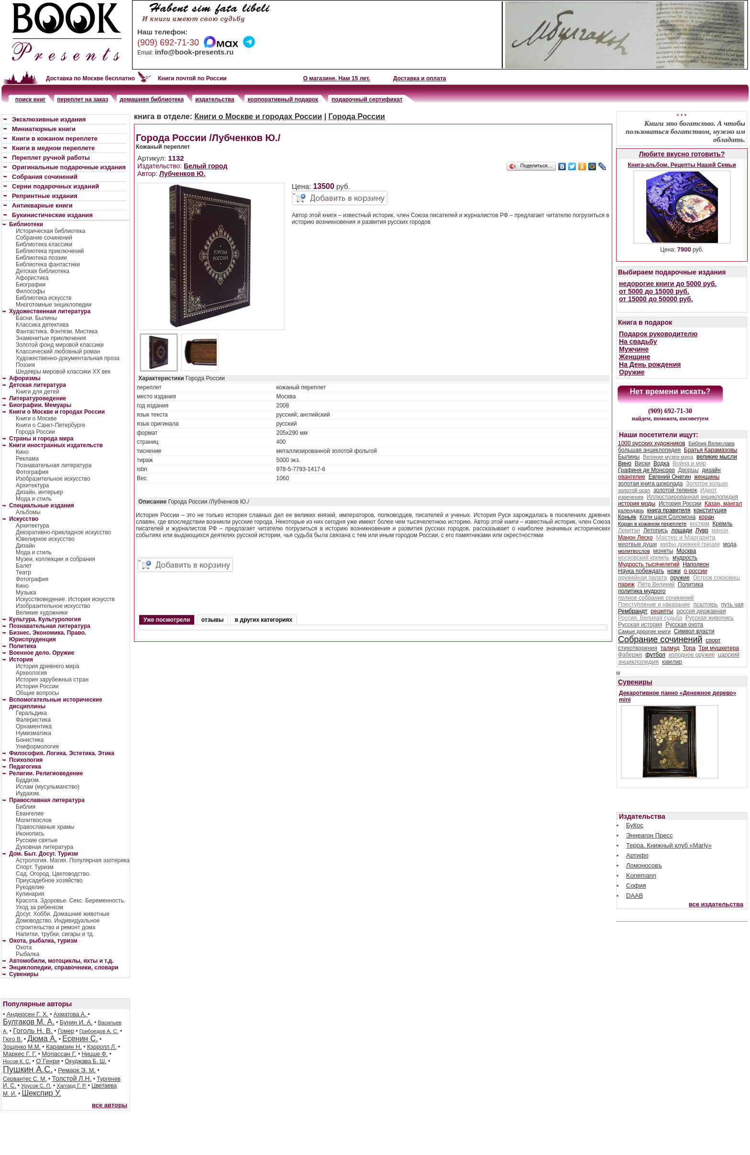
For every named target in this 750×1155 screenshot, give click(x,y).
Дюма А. (42, 1038)
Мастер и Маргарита (685, 537)
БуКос (634, 825)
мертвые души (637, 544)
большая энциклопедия (649, 450)
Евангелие (30, 813)
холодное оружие (692, 654)
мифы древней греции (690, 544)
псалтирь (705, 604)
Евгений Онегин (670, 476)
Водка (661, 463)
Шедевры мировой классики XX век (63, 371)
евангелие (631, 476)
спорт (713, 640)
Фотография (32, 472)
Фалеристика (33, 719)
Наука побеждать (641, 571)
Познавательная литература (53, 465)
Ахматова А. (71, 1014)
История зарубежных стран (52, 679)
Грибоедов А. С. (99, 1031)
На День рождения (650, 364)
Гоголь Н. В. (33, 1030)
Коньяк (627, 517)
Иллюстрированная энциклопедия (692, 497)
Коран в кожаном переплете (652, 524)
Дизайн (25, 545)
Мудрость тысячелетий (649, 564)
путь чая (732, 604)
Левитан (629, 530)
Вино (624, 463)
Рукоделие (30, 887)
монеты (663, 551)
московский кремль (643, 557)
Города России (35, 432)
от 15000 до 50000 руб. (656, 299)
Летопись (655, 530)
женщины (706, 476)
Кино (22, 452)
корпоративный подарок (283, 99)
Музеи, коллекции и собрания (55, 559)
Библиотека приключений (50, 251)
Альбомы (28, 512)
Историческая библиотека (50, 231)
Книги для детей (37, 391)
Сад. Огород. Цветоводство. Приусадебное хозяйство (53, 877)
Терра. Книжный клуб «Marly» (669, 845)
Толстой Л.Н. (71, 1078)
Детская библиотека (42, 271)
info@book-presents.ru (194, 52)
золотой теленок (675, 490)
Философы (30, 291)
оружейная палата (642, 577)
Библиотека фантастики (48, 264)
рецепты (662, 611)
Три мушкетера (719, 648)
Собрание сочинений (44, 237)
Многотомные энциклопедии (53, 304)
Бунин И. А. (76, 1022)
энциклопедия (638, 661)
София (636, 885)
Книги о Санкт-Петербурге (50, 425)
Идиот (708, 490)
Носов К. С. (17, 1061)
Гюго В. (12, 1039)
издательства (214, 99)
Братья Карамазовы (710, 450)
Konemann (641, 875)
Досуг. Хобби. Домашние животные (63, 914)
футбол (655, 654)
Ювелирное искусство (45, 539)
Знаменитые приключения (51, 338)
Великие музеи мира (668, 457)
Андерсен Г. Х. (27, 1014)
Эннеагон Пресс (649, 835)
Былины (629, 456)
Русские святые (36, 840)
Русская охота (684, 624)
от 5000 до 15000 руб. (654, 291)
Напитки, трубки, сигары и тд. (55, 934)
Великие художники (41, 612)
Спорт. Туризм (35, 867)
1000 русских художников (651, 443)
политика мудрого (641, 591)
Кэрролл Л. (101, 1047)
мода (729, 544)
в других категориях (263, 619)
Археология (31, 673)
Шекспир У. (41, 1093)
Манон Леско (635, 537)
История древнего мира (47, 666)
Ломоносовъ (644, 865)
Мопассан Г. (59, 1053)
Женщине (635, 357)
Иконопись (30, 833)
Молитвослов (34, 820)
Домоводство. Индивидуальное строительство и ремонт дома (57, 924)
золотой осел (634, 490)
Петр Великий (656, 584)
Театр (23, 572)
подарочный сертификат (366, 99)
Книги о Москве (36, 418)
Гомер (66, 1031)
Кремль (723, 523)
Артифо (637, 855)
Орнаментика (34, 726)
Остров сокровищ (716, 577)
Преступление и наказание (654, 604)
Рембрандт (633, 611)
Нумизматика (33, 733)
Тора (689, 648)
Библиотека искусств (43, 298)
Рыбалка (27, 954)
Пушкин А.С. (28, 1069)
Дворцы (688, 470)
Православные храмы (45, 827)
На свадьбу (638, 341)
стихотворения (637, 648)
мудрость (685, 557)
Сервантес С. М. (25, 1079)
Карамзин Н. (64, 1046)
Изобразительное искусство (53, 478)
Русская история (640, 624)
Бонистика (30, 740)
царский (728, 654)
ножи (674, 571)
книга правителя (669, 510)
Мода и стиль (34, 498)
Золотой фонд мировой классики (60, 344)
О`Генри (48, 1061)
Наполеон (696, 564)
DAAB (634, 895)
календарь (631, 510)
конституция (710, 510)
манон (720, 530)
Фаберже (630, 654)
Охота (24, 947)
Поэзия (25, 365)
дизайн (711, 470)
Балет (24, 565)
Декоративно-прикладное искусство (63, 532)
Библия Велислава (711, 443)
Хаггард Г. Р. (72, 1086)
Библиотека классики (44, 244)
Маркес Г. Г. (19, 1053)
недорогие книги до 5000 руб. (668, 283)
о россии (695, 571)
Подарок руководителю (658, 334)
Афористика (32, 278)
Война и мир (689, 463)
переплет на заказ (82, 99)
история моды (636, 503)
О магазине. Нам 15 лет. (336, 78)
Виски (643, 463)
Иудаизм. (28, 793)
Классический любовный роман (58, 351)
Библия (25, 806)
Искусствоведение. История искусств (65, 599)
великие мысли (716, 456)
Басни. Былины (36, 318)
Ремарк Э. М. (77, 1070)
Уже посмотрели (166, 619)
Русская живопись (709, 618)
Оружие (632, 372)
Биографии (30, 284)
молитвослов (634, 551)
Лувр (701, 530)
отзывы (212, 619)
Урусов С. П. (36, 1086)
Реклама (27, 458)
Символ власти (694, 631)
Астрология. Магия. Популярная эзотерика (73, 860)
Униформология (37, 746)
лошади (681, 530)
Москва (686, 551)
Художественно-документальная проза (68, 358)
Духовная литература (44, 847)
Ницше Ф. (95, 1054)
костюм (699, 523)
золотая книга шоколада (650, 483)
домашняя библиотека (152, 99)
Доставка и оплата (419, 78)
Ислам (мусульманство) (47, 786)
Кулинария (30, 894)
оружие (680, 577)
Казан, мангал (723, 503)
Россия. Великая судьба (650, 618)
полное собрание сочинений (656, 597)
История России (37, 686)
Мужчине (634, 349)
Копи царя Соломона (667, 517)
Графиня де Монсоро (646, 470)
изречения (630, 497)
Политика (690, 584)
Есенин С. (80, 1038)
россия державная (701, 611)
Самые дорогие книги (644, 631)
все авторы (109, 1105)
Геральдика (31, 713)
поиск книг (30, 99)
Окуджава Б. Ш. (86, 1061)
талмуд (670, 648)
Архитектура (32, 485)
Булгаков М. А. (29, 1022)
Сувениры (635, 682)
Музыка (26, 592)
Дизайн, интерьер (39, 492)
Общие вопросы (37, 693)
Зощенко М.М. (22, 1047)
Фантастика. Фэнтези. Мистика (57, 331)
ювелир (672, 662)
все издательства (716, 904)
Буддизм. (28, 780)
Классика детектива (42, 324)
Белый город (205, 166)
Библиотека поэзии (41, 257)
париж (626, 584)
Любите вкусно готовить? (682, 154)
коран (706, 517)
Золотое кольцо (707, 483)
